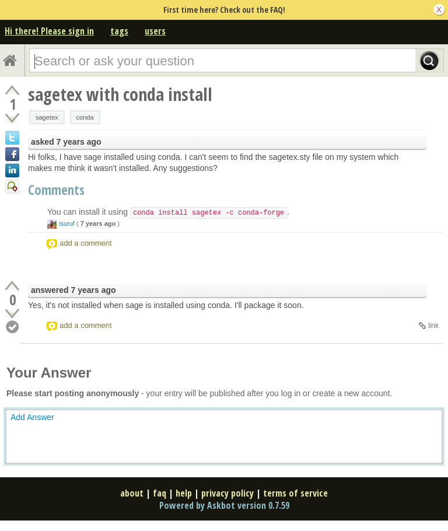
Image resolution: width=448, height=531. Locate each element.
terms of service (295, 493)
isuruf (67, 223)
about (132, 493)
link (433, 326)
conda (85, 117)
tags (119, 31)
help (184, 493)
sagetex (47, 117)
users (155, 31)
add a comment (86, 243)
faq (159, 493)
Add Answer (32, 417)
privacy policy (227, 493)
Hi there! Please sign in (49, 31)
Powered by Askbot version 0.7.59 (224, 505)
